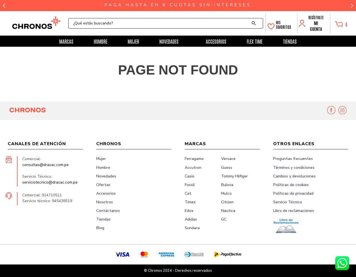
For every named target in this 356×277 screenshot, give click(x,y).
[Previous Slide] (4, 5)
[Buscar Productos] (255, 23)
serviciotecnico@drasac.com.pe (50, 182)
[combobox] (165, 23)
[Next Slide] (352, 5)
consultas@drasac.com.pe (45, 164)
